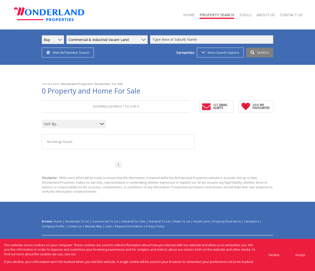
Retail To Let (181, 221)
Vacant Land (201, 221)
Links (108, 226)
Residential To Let (77, 221)
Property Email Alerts (227, 221)
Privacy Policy (155, 226)
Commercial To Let (105, 221)
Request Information (129, 226)
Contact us (75, 226)
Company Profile (53, 226)
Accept (300, 255)
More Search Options (220, 52)
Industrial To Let (159, 221)
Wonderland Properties (77, 84)
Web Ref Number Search (67, 52)
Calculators (251, 221)
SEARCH (260, 52)
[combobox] (212, 39)
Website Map (93, 226)
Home (58, 221)
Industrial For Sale (133, 221)
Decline (274, 255)
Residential (102, 84)
